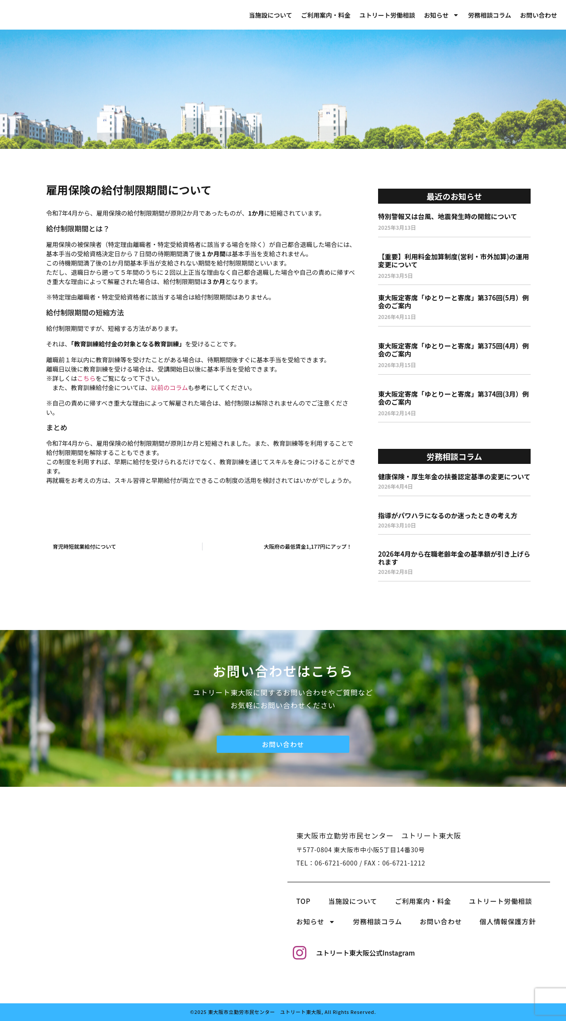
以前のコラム (169, 387)
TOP (303, 901)
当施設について (270, 15)
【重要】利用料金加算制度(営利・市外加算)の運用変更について (453, 260)
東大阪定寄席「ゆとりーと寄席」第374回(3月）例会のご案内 (453, 397)
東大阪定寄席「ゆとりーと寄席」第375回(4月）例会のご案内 (453, 349)
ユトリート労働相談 (387, 15)
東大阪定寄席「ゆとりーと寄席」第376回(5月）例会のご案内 (453, 301)
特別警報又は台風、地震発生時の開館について (447, 216)
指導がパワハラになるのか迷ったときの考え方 (447, 515)
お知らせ (441, 15)
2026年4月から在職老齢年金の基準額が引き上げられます (454, 557)
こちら (86, 378)
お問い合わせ (538, 15)
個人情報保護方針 (508, 921)
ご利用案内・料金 (326, 15)
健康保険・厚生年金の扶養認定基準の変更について (454, 476)
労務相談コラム (489, 15)
